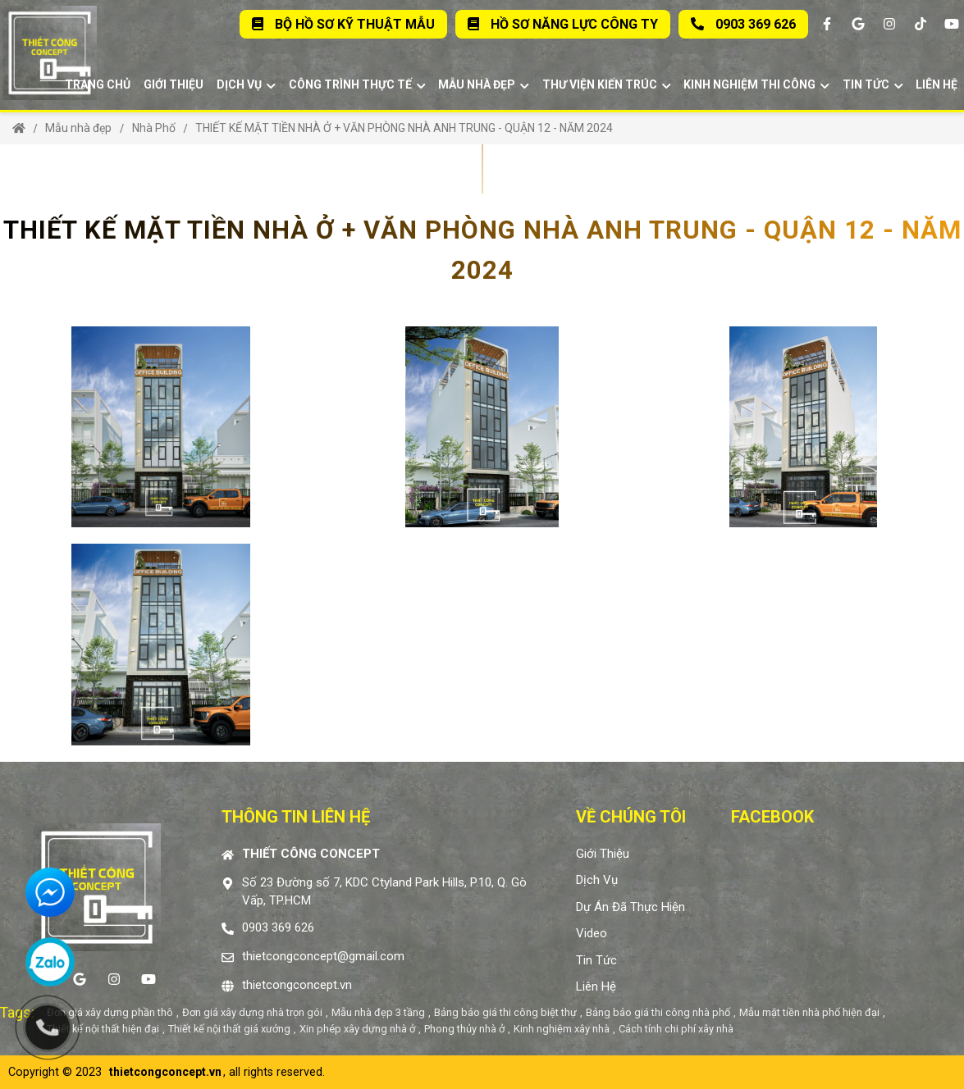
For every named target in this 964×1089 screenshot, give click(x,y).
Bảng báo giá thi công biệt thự (505, 1012)
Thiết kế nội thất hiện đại (103, 1029)
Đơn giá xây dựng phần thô (110, 1012)
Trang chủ (97, 84)
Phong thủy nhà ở (464, 1029)
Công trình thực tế (357, 84)
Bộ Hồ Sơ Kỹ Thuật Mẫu (343, 24)
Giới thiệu (173, 84)
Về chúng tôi (631, 817)
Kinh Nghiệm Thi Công (756, 84)
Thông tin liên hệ (296, 817)
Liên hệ (936, 84)
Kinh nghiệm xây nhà (562, 1029)
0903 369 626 (743, 24)
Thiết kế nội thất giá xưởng (229, 1029)
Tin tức (873, 84)
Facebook (772, 817)
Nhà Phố (154, 127)
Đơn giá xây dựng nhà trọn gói (252, 1012)
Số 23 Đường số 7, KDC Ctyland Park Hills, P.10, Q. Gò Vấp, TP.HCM (384, 892)
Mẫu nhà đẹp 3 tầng (378, 1012)
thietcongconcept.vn (297, 984)
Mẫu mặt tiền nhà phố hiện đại (809, 1012)
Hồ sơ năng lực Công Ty (563, 24)
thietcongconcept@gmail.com (323, 956)
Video (591, 933)
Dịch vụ (246, 84)
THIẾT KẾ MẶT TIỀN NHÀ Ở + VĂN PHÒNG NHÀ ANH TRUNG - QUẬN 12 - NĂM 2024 (404, 127)
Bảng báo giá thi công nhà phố (658, 1012)
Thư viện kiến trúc (606, 84)
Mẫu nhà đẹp (483, 84)
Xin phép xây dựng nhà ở (357, 1029)
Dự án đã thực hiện (630, 907)
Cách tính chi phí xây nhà (676, 1029)
